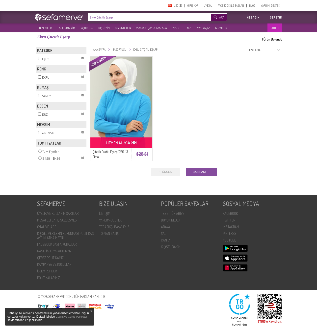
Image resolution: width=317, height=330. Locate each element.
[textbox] (142, 17)
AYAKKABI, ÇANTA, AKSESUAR (152, 28)
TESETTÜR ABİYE (172, 213)
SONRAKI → (201, 171)
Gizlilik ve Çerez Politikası (71, 316)
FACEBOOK (230, 213)
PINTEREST (230, 233)
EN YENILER (45, 28)
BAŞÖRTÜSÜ (87, 28)
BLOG (252, 5)
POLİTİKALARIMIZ (48, 278)
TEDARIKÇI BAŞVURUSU (115, 227)
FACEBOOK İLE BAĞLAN (230, 5)
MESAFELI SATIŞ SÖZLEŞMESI (57, 220)
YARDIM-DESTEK (270, 5)
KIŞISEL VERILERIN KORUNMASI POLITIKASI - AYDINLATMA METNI (67, 235)
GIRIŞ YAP (192, 5)
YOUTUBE (229, 240)
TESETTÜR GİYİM (65, 28)
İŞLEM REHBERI (47, 271)
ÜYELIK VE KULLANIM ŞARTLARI (58, 213)
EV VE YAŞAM (203, 28)
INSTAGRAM (231, 227)
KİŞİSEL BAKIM (171, 247)
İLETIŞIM (104, 213)
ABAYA (165, 227)
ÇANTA (165, 240)
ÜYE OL (208, 5)
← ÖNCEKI (165, 171)
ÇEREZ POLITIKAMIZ (50, 258)
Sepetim (276, 17)
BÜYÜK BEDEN (122, 28)
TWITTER (229, 220)
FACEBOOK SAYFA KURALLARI (57, 244)
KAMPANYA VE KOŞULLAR (54, 264)
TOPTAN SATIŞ (109, 233)
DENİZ (187, 28)
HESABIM (253, 17)
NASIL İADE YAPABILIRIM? (54, 251)
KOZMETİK (221, 28)
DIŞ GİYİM (104, 28)
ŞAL (163, 233)
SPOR (176, 28)
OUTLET (274, 28)
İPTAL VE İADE (46, 227)
